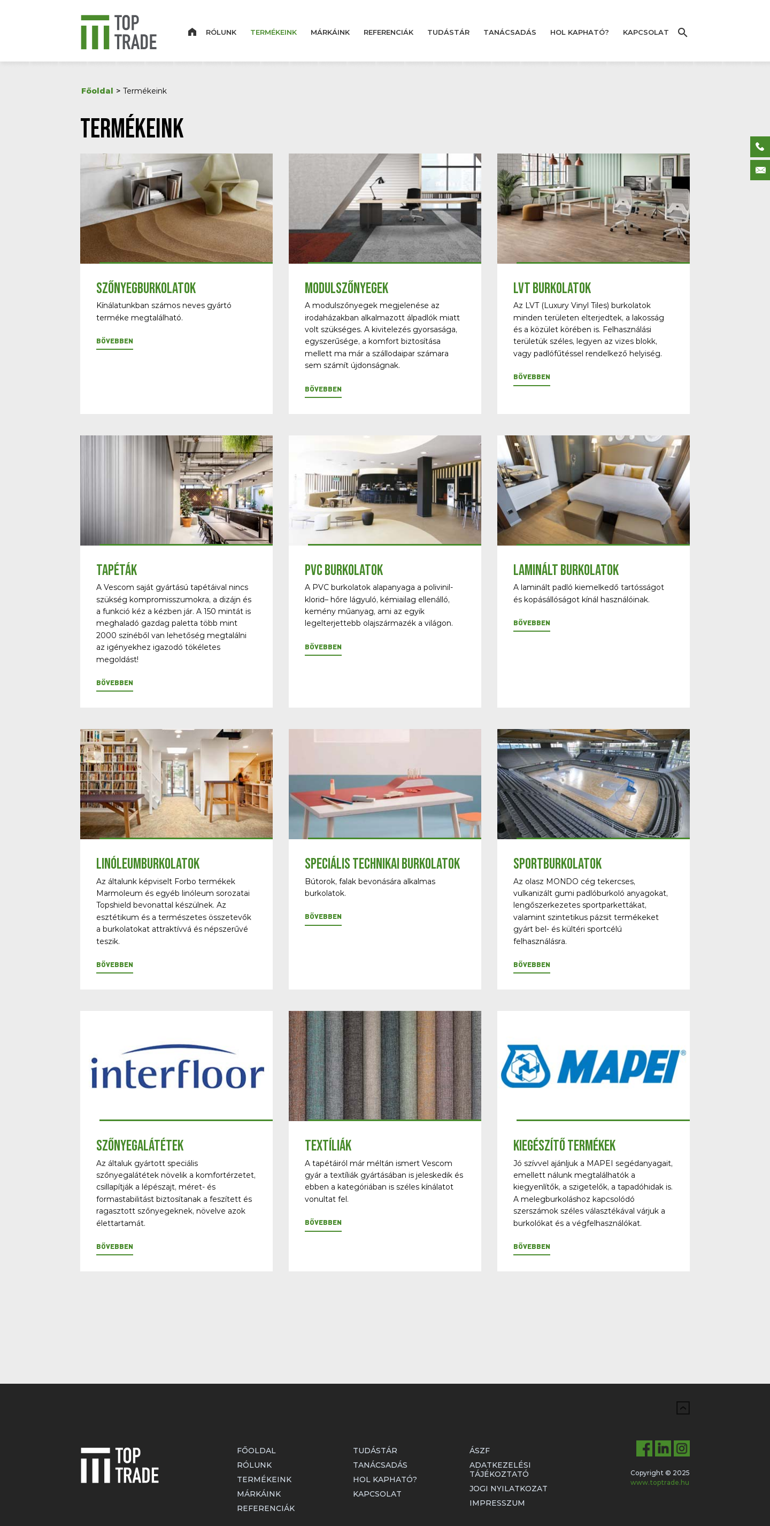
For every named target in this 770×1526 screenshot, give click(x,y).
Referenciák (388, 32)
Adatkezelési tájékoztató (500, 1469)
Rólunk (221, 32)
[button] (114, 343)
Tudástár (448, 32)
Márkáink (330, 32)
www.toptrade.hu (659, 1482)
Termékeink (273, 32)
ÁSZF (479, 1450)
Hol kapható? (579, 32)
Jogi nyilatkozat (508, 1488)
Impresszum (497, 1503)
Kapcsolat (646, 32)
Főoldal (97, 91)
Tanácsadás (509, 32)
